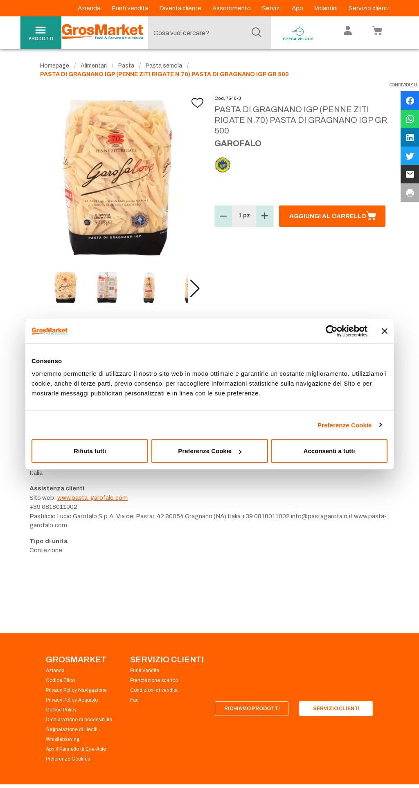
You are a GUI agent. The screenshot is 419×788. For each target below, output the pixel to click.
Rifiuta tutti (90, 450)
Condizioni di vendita (154, 690)
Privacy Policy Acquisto (72, 700)
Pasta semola (164, 66)
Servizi (272, 8)
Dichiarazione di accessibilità (79, 720)
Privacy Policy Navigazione (76, 690)
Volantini (326, 8)
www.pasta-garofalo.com (92, 497)
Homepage (54, 66)
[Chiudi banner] (384, 331)
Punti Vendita (144, 670)
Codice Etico (60, 680)
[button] (194, 289)
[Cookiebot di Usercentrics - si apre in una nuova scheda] (331, 331)
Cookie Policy (61, 710)
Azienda (89, 8)
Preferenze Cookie (345, 424)
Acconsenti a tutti (329, 450)
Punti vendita (130, 8)
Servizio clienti (369, 8)
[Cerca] (256, 33)
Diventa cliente (181, 8)
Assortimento (232, 8)
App (298, 8)
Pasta (126, 66)
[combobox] (207, 33)
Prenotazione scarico (154, 680)
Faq (134, 700)
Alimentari (94, 66)
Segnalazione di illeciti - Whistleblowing (73, 734)
